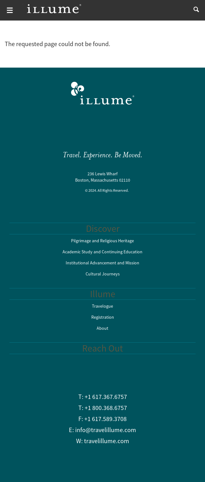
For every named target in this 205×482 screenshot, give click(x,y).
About (102, 328)
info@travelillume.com (105, 430)
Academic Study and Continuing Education (102, 252)
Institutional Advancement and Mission (102, 263)
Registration (102, 317)
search (194, 10)
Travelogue (102, 306)
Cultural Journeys (103, 274)
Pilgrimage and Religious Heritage (102, 241)
